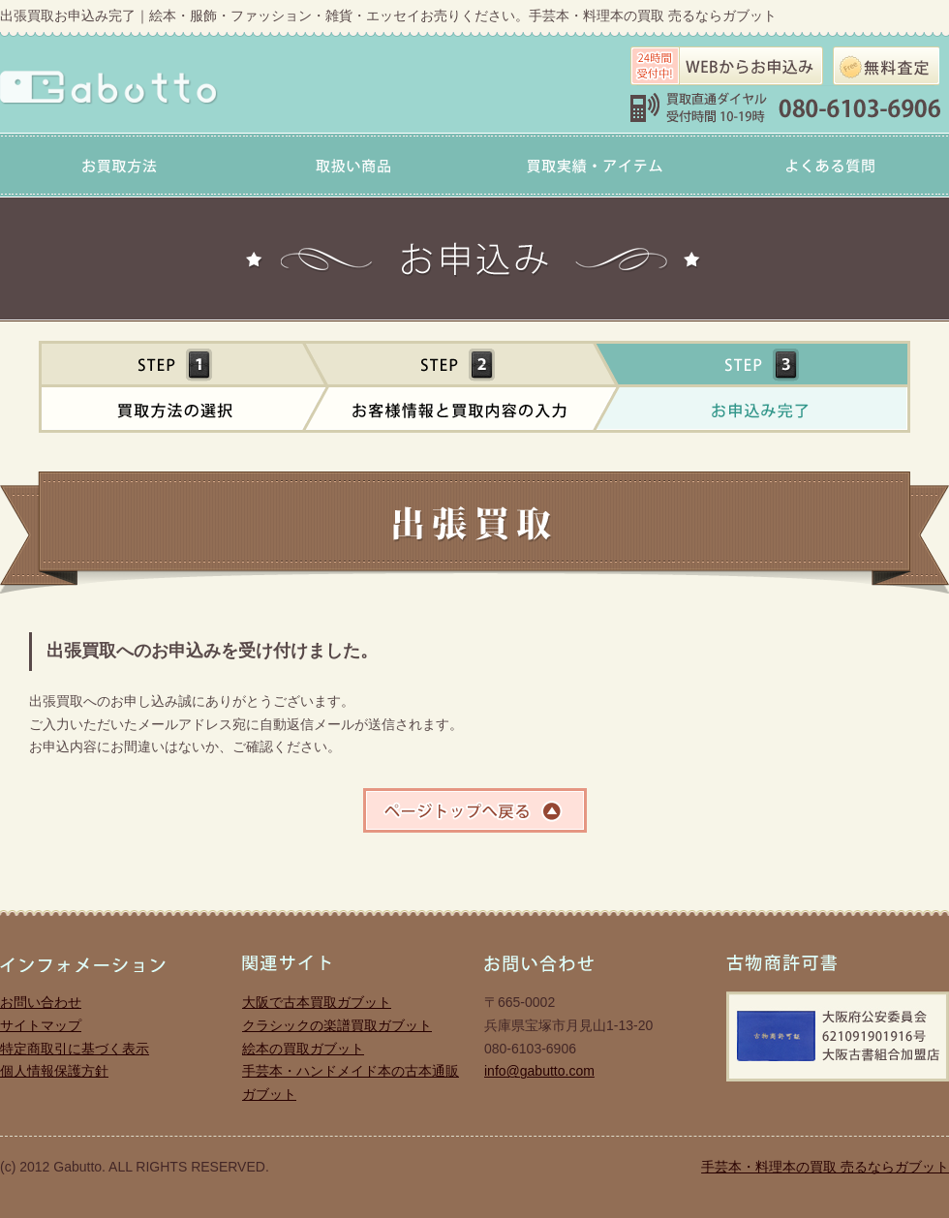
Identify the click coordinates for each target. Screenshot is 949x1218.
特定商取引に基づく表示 (74, 1048)
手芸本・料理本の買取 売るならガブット (825, 1166)
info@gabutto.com (539, 1071)
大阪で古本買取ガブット (316, 1002)
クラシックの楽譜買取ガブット (337, 1025)
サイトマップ (40, 1025)
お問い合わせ (40, 1002)
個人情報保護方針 (54, 1071)
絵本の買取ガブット (303, 1048)
